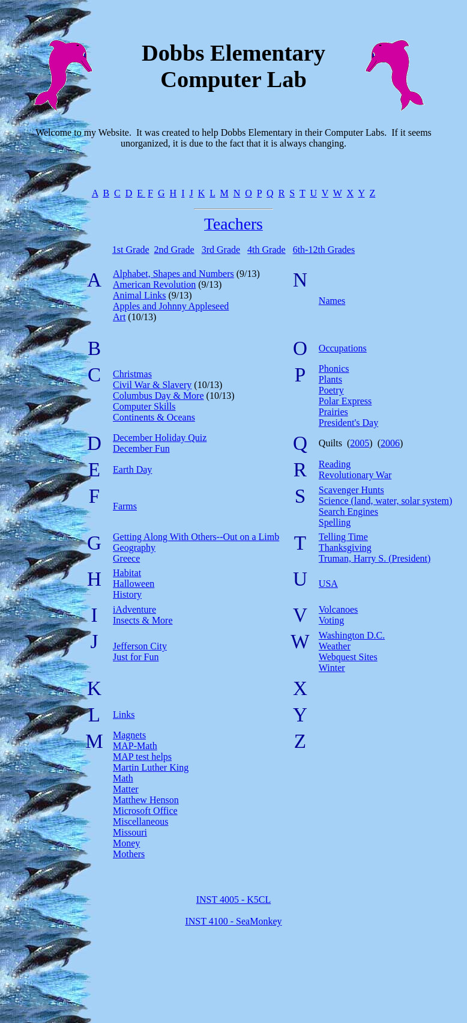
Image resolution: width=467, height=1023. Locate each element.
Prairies (333, 412)
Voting (331, 620)
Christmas (132, 374)
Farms (125, 506)
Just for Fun (135, 657)
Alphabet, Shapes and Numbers (173, 274)
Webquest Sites (348, 657)
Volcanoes (338, 609)
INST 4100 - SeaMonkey (233, 921)
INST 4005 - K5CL (233, 899)
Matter (126, 789)
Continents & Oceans (154, 417)
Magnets (129, 735)
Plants (330, 379)
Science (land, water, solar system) (385, 501)
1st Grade (130, 249)
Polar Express (345, 401)
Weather (335, 646)
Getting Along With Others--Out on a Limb (196, 537)
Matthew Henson (146, 800)
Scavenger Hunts (351, 490)
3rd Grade (221, 249)
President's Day (348, 422)
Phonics (334, 368)
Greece (126, 558)
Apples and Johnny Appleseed (171, 306)
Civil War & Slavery (152, 385)
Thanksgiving (345, 547)
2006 (390, 443)
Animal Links (139, 295)
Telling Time (343, 537)
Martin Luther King (150, 767)
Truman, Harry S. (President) (375, 558)
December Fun (141, 448)
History (127, 594)
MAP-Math (135, 746)
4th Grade (266, 249)
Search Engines (348, 511)
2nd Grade (174, 249)
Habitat (127, 573)
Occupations (343, 348)
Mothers (129, 854)
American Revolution (154, 284)
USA (328, 583)
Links (123, 714)
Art (119, 317)
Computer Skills (144, 406)
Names (332, 301)
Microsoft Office (145, 811)
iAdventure (134, 609)
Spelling (335, 522)
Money (126, 843)
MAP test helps (142, 756)
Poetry (331, 390)
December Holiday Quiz (159, 438)
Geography (134, 547)
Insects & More (143, 620)
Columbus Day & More (158, 395)
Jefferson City (140, 646)
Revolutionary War (355, 475)
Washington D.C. (352, 635)
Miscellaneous (140, 821)
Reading (335, 464)
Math (123, 778)
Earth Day (132, 469)
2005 (359, 443)
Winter (332, 668)
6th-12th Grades (324, 249)
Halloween (133, 583)
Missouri (130, 832)
